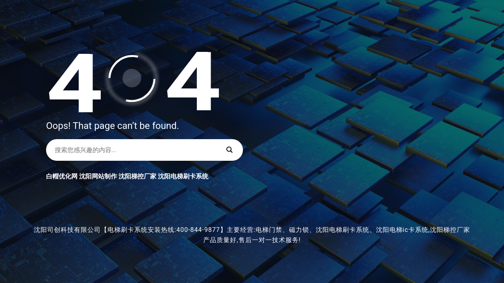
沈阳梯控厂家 (137, 176)
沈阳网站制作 (98, 176)
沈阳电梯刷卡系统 (183, 176)
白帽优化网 (62, 176)
